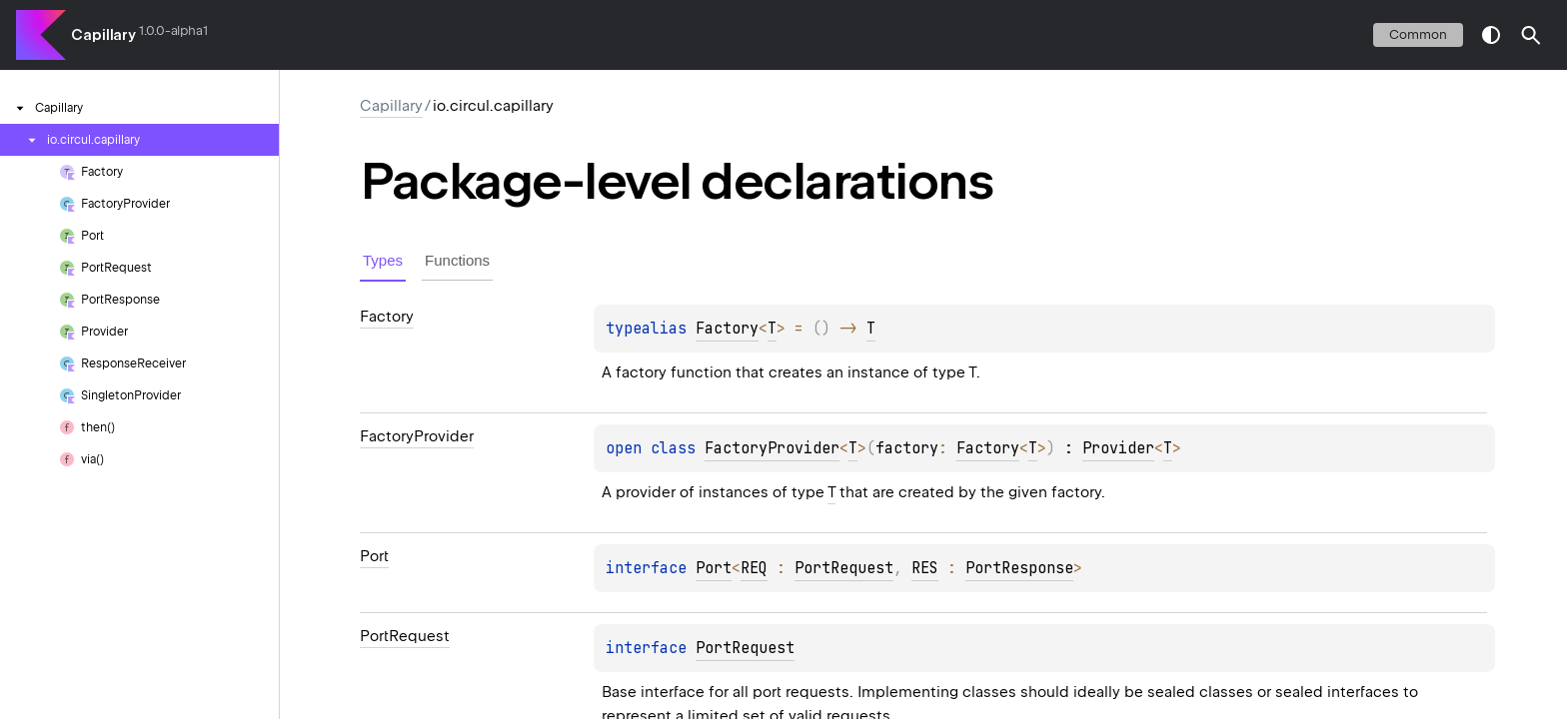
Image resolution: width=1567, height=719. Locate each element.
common (1418, 34)
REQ (754, 568)
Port (714, 568)
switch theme (1491, 35)
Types (383, 260)
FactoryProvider (772, 448)
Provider (1118, 448)
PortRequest (843, 568)
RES (924, 568)
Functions (457, 260)
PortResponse (1019, 568)
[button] (1531, 35)
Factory (727, 329)
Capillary (103, 35)
